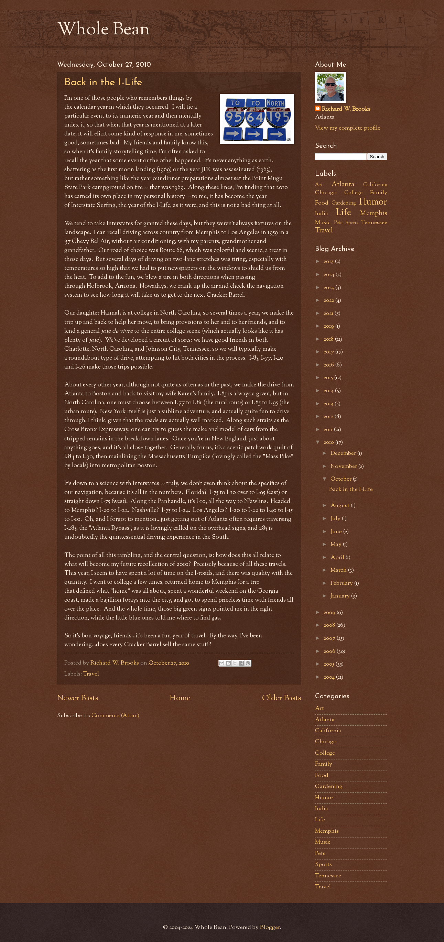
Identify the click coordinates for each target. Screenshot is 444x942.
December (344, 453)
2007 (330, 638)
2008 (330, 625)
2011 (329, 430)
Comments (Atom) (115, 716)
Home (180, 698)
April (338, 558)
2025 (329, 262)
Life (343, 213)
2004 (330, 677)
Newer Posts (77, 698)
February (342, 583)
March (339, 570)
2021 (329, 313)
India (321, 214)
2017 (329, 352)
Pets (338, 223)
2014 (329, 391)
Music (323, 223)
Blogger (270, 927)
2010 (329, 442)
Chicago (326, 193)
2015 (329, 378)
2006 (330, 651)
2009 (330, 613)
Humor (373, 202)
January (341, 596)
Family (378, 193)
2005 (330, 664)
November (344, 466)
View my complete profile (347, 128)
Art (319, 185)
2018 (329, 339)
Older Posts (281, 698)
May (337, 544)
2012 (329, 417)
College (353, 193)
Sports (352, 223)
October (342, 479)
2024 (330, 275)
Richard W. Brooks (346, 109)
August (341, 506)
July (336, 519)
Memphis (373, 213)
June (337, 532)
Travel (91, 674)
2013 (329, 404)
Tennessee (374, 223)
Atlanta (343, 184)
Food (321, 203)
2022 (329, 300)
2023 (329, 288)
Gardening (344, 203)
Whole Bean (103, 30)
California (375, 185)
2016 (329, 365)
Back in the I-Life (103, 82)
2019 (329, 326)
